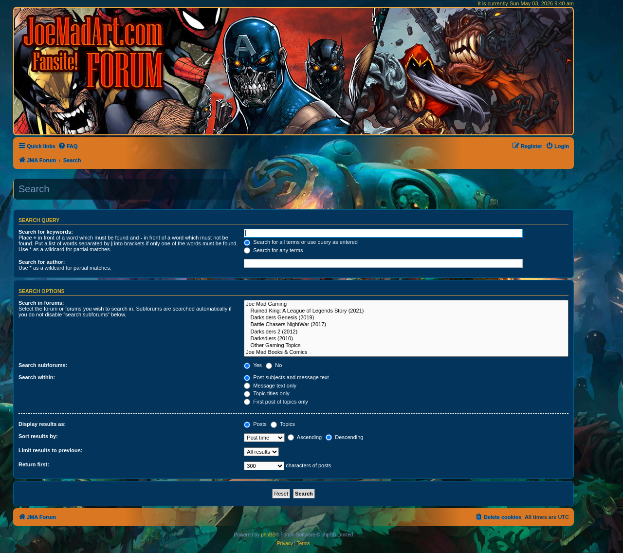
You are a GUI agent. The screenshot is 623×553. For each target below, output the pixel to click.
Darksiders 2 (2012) (406, 332)
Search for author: (41, 262)
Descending (344, 437)
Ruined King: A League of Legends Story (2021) (406, 311)
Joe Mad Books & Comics (406, 352)
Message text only (270, 385)
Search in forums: (41, 303)
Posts (255, 424)
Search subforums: (42, 365)
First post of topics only (276, 402)
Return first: (33, 464)
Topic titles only (266, 393)
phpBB (268, 534)
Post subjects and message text (286, 377)
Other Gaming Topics (406, 345)
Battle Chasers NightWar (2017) (406, 324)
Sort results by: (38, 436)
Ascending (305, 437)
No (274, 365)
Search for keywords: (45, 232)
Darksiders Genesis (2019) (406, 317)
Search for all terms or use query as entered (301, 242)
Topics (283, 424)
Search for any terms (273, 250)
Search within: (36, 377)
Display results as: (42, 424)
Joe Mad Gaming (406, 304)
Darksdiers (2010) (406, 338)
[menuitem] (68, 146)
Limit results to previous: (50, 450)
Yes (253, 365)
